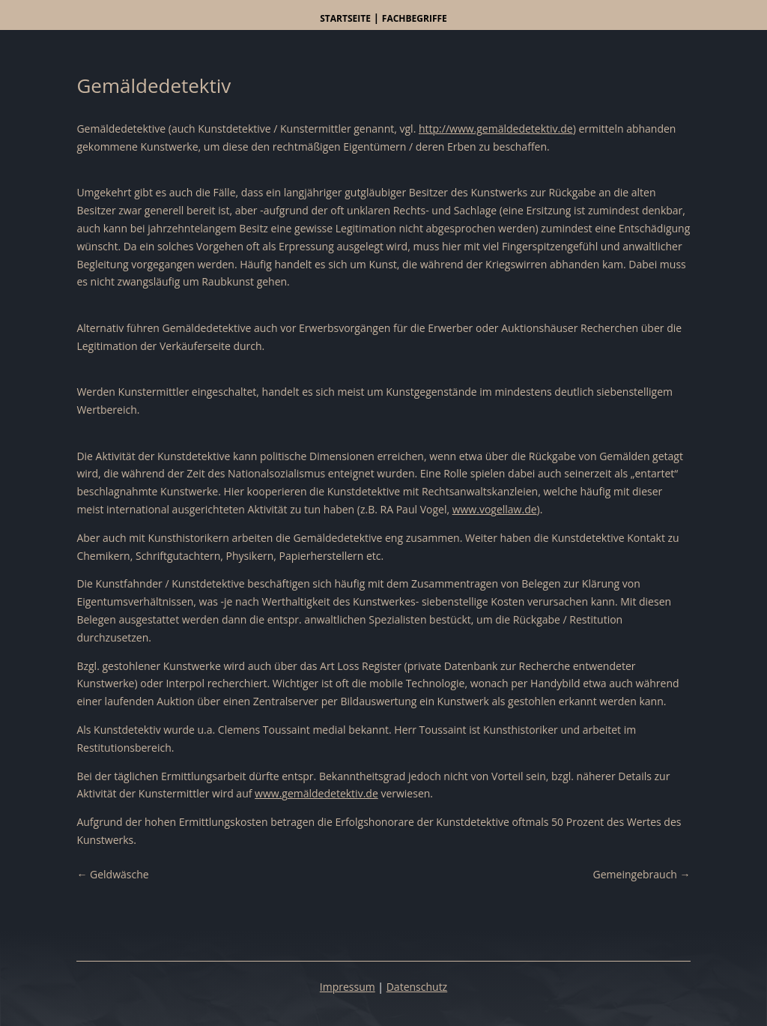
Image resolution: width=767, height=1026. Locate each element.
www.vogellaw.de (494, 509)
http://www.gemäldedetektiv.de (496, 128)
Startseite (345, 18)
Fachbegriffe (414, 18)
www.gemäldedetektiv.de (316, 793)
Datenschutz (416, 987)
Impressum (347, 987)
